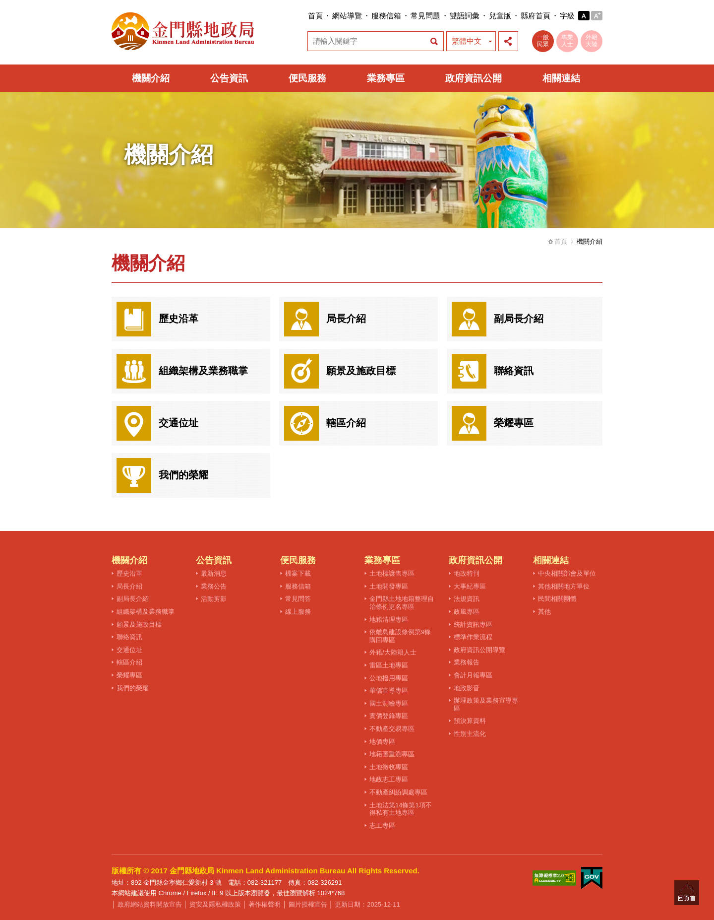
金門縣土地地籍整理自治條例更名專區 (401, 602)
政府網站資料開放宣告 (150, 904)
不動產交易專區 (392, 728)
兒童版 (500, 15)
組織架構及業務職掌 (146, 611)
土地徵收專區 (388, 767)
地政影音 (466, 688)
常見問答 (298, 598)
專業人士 (567, 41)
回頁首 (686, 892)
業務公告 (214, 586)
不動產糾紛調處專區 (398, 792)
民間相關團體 (557, 598)
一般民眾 (543, 41)
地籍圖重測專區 (392, 754)
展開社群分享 (508, 41)
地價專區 (382, 741)
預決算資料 (470, 720)
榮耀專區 (129, 675)
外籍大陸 (591, 41)
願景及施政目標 (139, 624)
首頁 (315, 15)
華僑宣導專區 (388, 690)
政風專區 (466, 611)
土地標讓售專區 (392, 573)
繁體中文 (466, 41)
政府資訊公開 (473, 78)
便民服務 (307, 78)
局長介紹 (129, 586)
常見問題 (425, 15)
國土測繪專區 (388, 703)
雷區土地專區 (388, 665)
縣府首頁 (535, 15)
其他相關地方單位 (564, 586)
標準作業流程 (473, 637)
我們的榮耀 (133, 688)
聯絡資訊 (129, 637)
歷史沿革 (129, 573)
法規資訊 (466, 598)
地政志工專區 (388, 779)
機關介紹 (151, 78)
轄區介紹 (129, 662)
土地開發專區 (388, 586)
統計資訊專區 (473, 624)
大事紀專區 (470, 586)
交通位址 (129, 650)
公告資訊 (229, 78)
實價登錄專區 (388, 716)
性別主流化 (470, 733)
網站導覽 (347, 15)
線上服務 (298, 611)
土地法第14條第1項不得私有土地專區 (400, 809)
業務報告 (466, 662)
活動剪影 (214, 598)
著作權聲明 (264, 904)
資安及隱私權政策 (215, 904)
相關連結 (561, 78)
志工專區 (382, 825)
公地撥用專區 (388, 678)
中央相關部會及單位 (567, 573)
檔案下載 (298, 573)
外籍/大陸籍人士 (392, 652)
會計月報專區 (473, 675)
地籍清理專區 (388, 619)
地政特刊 (466, 573)
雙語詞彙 (464, 15)
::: (304, 15)
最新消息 (214, 573)
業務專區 (386, 78)
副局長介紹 (133, 598)
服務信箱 (386, 15)
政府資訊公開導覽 (479, 650)
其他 (544, 611)
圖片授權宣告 (308, 904)
